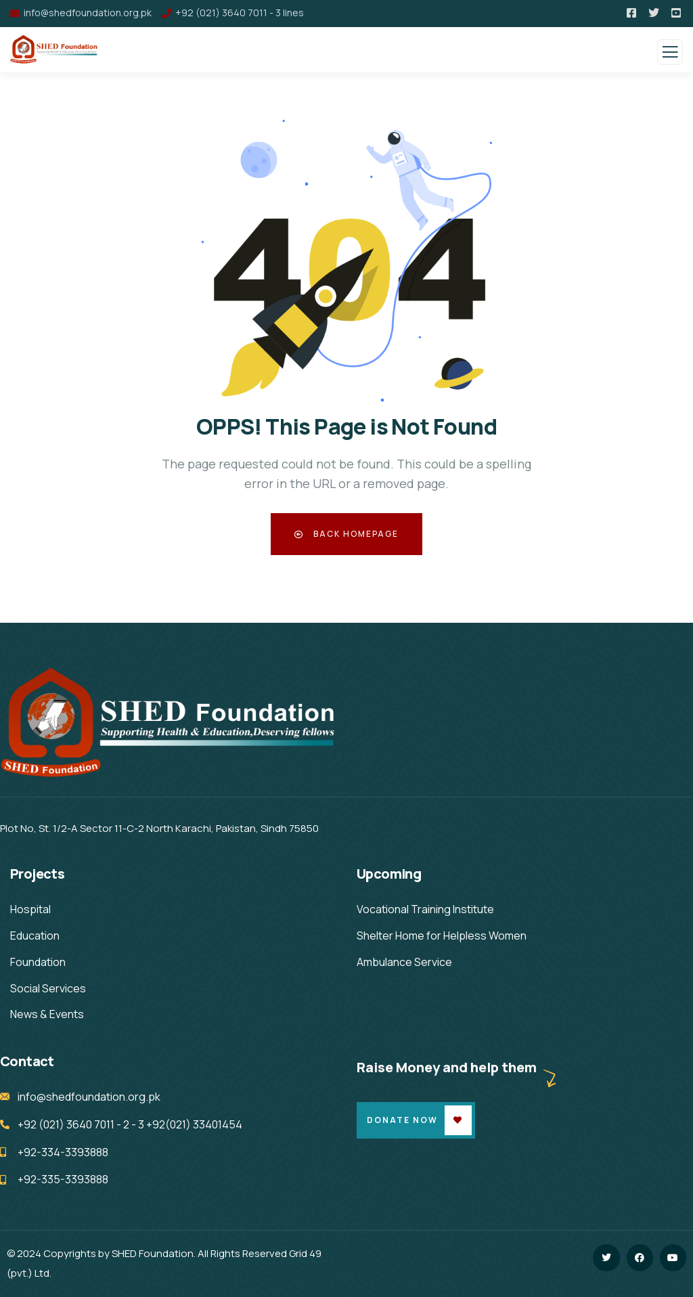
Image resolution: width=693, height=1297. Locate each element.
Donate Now (402, 1120)
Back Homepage (346, 534)
